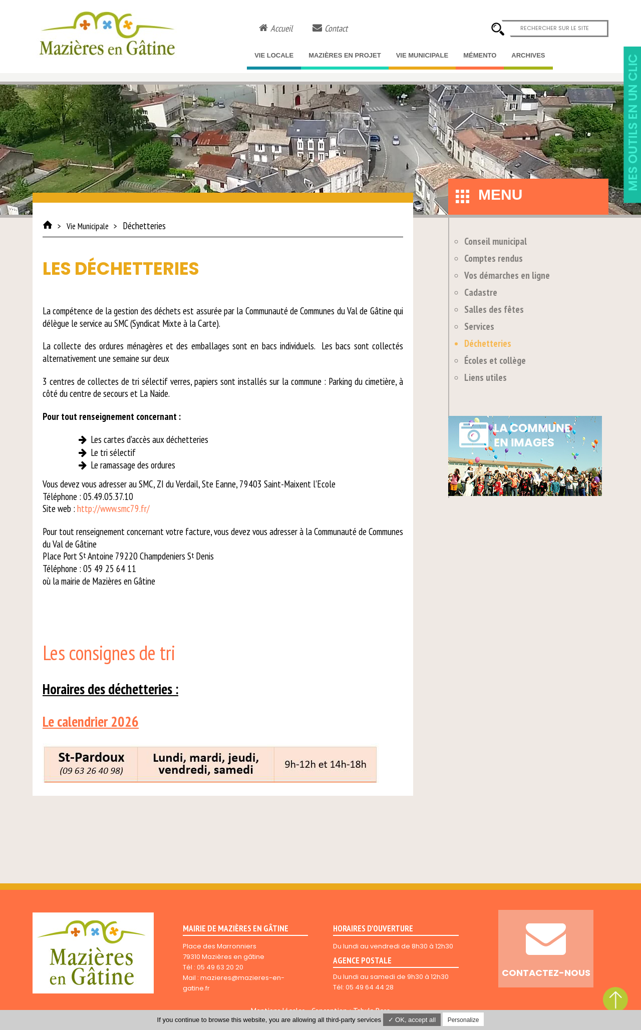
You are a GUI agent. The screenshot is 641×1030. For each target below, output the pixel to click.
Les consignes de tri (109, 653)
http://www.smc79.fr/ (113, 508)
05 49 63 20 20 (220, 967)
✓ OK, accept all (412, 1019)
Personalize (463, 1019)
